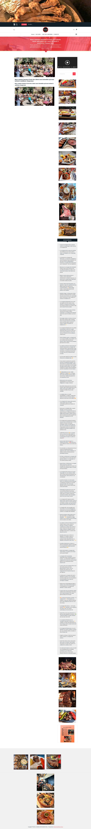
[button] (67, 446)
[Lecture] (58, 450)
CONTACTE (56, 34)
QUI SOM (38, 34)
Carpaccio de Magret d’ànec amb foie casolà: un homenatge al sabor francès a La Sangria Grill (68, 630)
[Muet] (74, 450)
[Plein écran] (75, 450)
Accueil (31, 44)
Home (32, 34)
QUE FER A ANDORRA (47, 34)
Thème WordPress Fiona (58, 826)
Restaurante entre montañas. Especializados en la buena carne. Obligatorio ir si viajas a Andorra (67, 765)
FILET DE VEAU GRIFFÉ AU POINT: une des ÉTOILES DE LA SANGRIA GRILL (68, 741)
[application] (67, 446)
